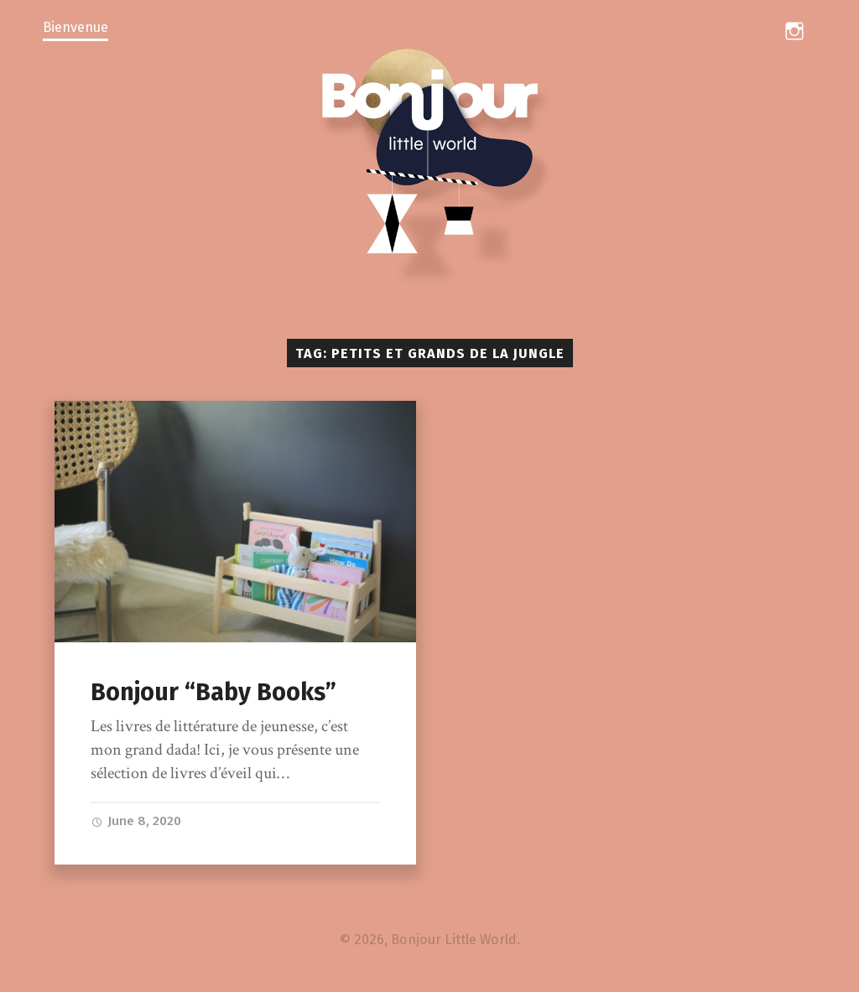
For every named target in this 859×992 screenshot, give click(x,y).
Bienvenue (75, 27)
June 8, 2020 (136, 820)
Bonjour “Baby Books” (213, 692)
